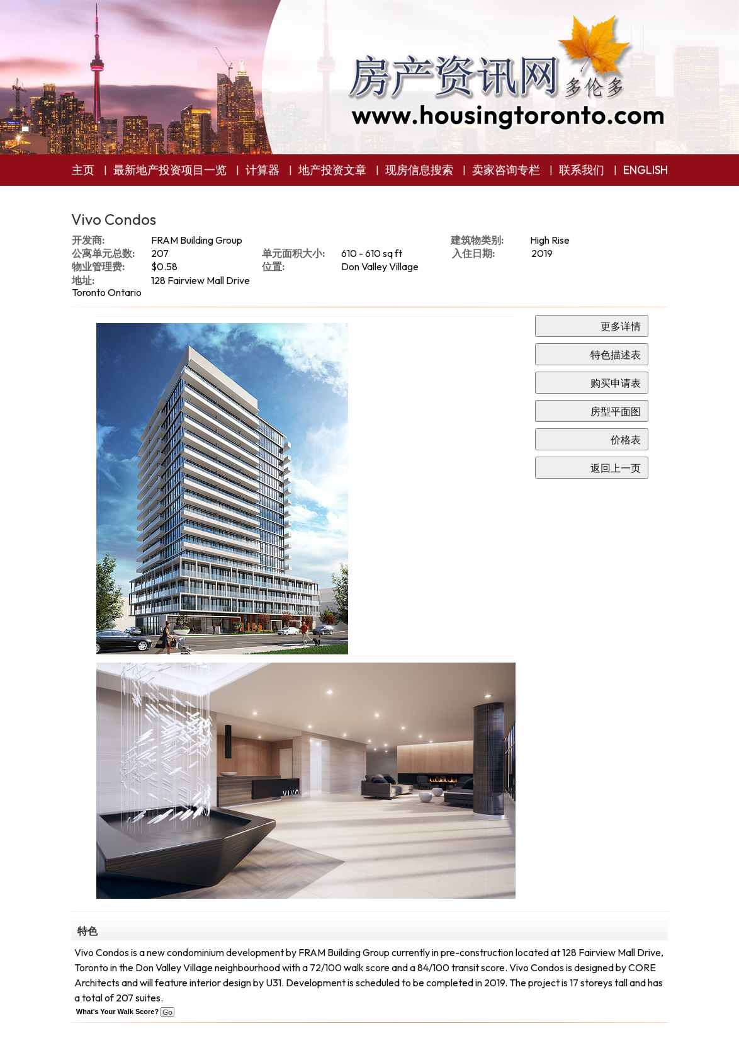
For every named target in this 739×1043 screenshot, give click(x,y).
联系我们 (581, 169)
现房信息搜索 (419, 169)
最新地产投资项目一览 (170, 169)
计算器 (262, 169)
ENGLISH (645, 169)
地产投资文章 (332, 169)
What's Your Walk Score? (125, 1011)
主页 (83, 169)
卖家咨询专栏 (506, 169)
